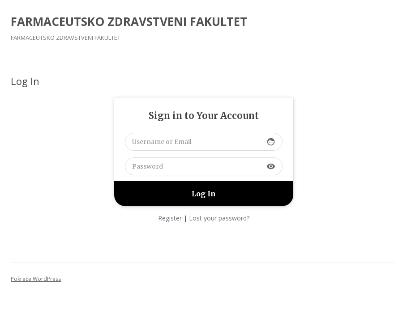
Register (170, 218)
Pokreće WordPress (36, 279)
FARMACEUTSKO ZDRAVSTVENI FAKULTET (129, 21)
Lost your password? (219, 218)
